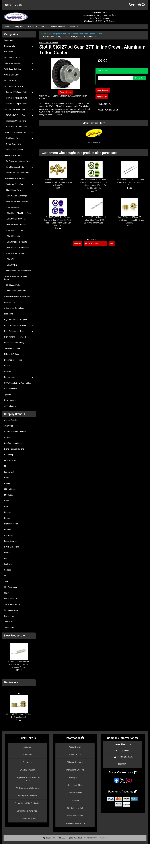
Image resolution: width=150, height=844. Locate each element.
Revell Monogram (11, 547)
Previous (77, 243)
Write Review (102, 97)
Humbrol (8, 483)
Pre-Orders (32, 27)
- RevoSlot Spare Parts (18, 167)
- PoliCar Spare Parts (18, 155)
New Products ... (11, 400)
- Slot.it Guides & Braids (15, 224)
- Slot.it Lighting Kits (13, 230)
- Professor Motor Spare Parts (17, 161)
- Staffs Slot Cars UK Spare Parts (18, 277)
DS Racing (8, 455)
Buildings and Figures (13, 360)
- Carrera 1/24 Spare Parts (18, 92)
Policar (7, 518)
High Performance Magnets (15, 319)
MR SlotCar (9, 495)
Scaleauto (8, 564)
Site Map (75, 800)
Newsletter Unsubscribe (75, 823)
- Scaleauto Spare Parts (18, 178)
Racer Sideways (10, 541)
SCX (6, 576)
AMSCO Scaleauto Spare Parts (18, 296)
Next (111, 243)
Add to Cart (139, 78)
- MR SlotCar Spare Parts (18, 132)
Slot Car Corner (10, 587)
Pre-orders (18, 52)
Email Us (122, 764)
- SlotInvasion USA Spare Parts (17, 271)
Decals (18, 366)
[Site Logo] (26, 15)
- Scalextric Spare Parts (18, 184)
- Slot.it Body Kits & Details (16, 201)
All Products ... (10, 406)
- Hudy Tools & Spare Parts (15, 127)
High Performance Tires (18, 331)
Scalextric (8, 570)
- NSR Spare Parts (18, 138)
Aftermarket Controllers (14, 308)
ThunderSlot (9, 627)
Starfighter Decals (11, 610)
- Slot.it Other (10, 265)
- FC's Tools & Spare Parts (18, 115)
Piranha (7, 512)
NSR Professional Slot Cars (27, 788)
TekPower (8, 622)
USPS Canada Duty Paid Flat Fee (17, 383)
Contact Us (73, 27)
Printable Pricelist (75, 793)
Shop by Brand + (14, 414)
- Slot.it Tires (10, 259)
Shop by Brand (18, 27)
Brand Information (27, 770)
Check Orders (75, 754)
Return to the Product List (95, 243)
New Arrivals (18, 46)
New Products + (14, 635)
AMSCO (44, 27)
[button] (137, 5)
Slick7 (6, 581)
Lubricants (8, 314)
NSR (6, 506)
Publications (18, 377)
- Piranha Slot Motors (13, 150)
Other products (94, 142)
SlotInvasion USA (11, 599)
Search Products (58, 27)
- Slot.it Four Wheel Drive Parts (17, 213)
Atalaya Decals (10, 420)
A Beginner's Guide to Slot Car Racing (27, 778)
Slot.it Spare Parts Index (27, 818)
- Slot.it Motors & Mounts (15, 242)
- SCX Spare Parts (12, 285)
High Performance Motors (18, 325)
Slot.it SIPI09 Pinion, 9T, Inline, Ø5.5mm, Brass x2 (18, 706)
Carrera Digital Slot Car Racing (27, 803)
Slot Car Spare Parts (56, 34)
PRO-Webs (102, 838)
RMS (6, 558)
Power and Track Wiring (18, 343)
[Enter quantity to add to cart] (115, 78)
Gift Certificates (10, 389)
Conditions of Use (75, 785)
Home (8, 5)
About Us (27, 747)
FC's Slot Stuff (10, 460)
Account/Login (75, 747)
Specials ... (8, 394)
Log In (18, 5)
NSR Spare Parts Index (27, 796)
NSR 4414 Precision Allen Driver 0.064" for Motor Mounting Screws (18, 655)
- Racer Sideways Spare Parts (18, 173)
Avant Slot (8, 426)
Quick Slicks (9, 535)
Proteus (7, 529)
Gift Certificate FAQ (75, 808)
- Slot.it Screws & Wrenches (16, 248)
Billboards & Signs (11, 354)
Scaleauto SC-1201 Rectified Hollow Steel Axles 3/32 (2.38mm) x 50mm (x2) (94, 220)
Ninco (6, 501)
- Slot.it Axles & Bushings (15, 196)
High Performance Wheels (18, 337)
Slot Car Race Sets (18, 57)
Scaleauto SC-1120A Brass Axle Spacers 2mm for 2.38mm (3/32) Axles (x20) (58, 182)
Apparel (7, 371)
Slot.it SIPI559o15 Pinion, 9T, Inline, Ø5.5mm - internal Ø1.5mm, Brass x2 (129, 220)
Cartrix (7, 437)
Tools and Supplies (12, 348)
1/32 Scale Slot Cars (18, 69)
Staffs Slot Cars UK (12, 604)
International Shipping (75, 770)
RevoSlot (8, 552)
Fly (5, 466)
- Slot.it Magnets (12, 236)
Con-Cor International (13, 443)
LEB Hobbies (9, 489)
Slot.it (6, 593)
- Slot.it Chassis (11, 207)
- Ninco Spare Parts (12, 144)
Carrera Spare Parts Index (27, 811)
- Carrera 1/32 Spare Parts (18, 98)
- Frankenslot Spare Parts (15, 121)
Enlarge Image (66, 92)
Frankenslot (9, 472)
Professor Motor (11, 524)
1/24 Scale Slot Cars (18, 63)
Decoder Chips (10, 302)
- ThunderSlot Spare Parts (18, 291)
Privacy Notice (75, 777)
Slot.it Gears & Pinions (93, 34)
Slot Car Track (18, 80)
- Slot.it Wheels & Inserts (15, 253)
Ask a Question (103, 90)
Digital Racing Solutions (14, 449)
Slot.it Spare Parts (74, 34)
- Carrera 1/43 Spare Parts (18, 104)
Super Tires (9, 616)
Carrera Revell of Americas (15, 432)
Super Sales (9, 40)
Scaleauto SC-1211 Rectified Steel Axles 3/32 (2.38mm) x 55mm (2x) (129, 182)
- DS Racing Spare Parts (18, 109)
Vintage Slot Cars (18, 75)
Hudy (6, 478)
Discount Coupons (75, 816)
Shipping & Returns (75, 762)
